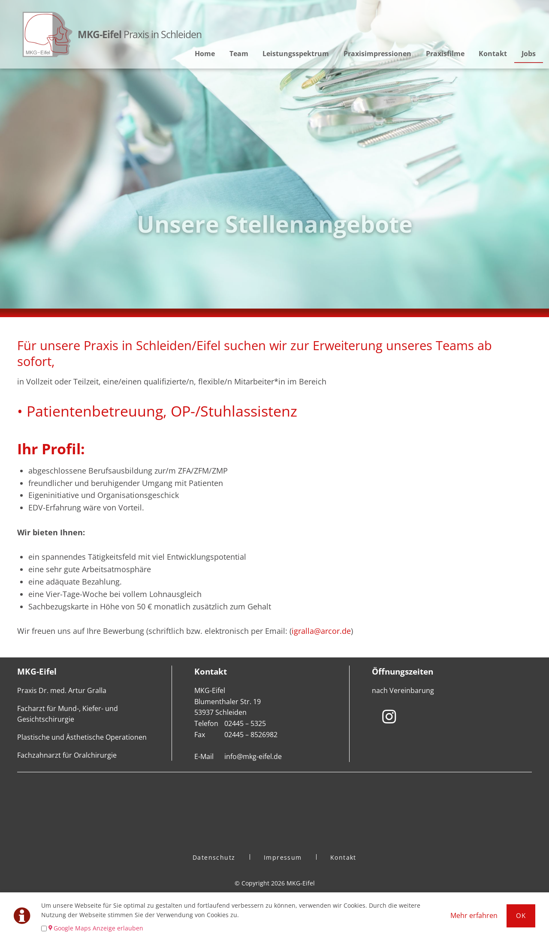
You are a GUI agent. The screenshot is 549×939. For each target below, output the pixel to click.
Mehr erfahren (474, 915)
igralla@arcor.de (321, 631)
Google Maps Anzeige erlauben (98, 928)
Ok (521, 915)
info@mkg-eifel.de (253, 756)
